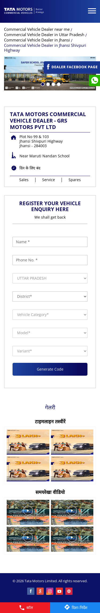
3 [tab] (52, 83)
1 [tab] (42, 83)
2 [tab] (47, 83)
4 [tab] (58, 83)
